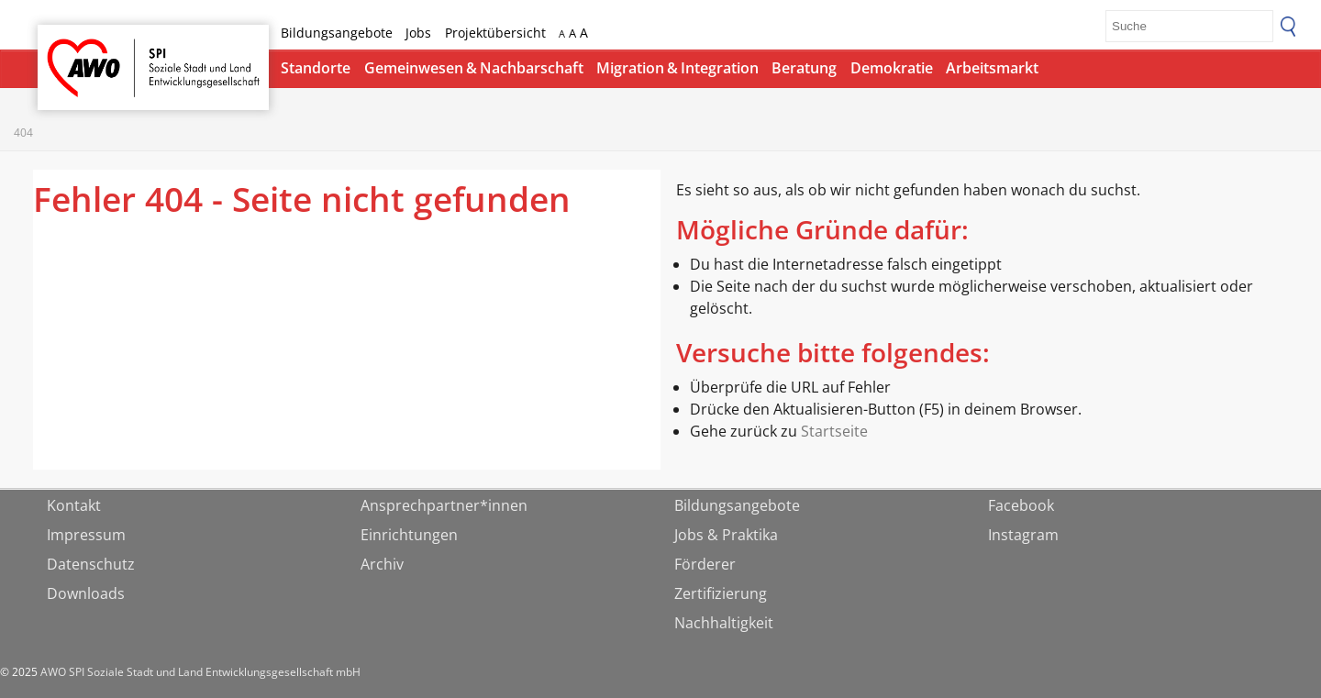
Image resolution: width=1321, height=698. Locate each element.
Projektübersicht (495, 32)
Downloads (86, 593)
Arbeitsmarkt (992, 68)
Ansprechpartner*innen (444, 505)
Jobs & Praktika (726, 535)
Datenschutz (91, 564)
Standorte (315, 68)
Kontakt (74, 505)
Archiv (382, 564)
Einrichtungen (409, 535)
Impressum (86, 535)
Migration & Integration (677, 68)
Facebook (1021, 505)
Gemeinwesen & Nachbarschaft (473, 68)
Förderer (705, 564)
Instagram (1023, 535)
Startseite (85, 51)
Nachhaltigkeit (723, 623)
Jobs (418, 32)
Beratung (804, 68)
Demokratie (891, 68)
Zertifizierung (720, 593)
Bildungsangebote (337, 32)
